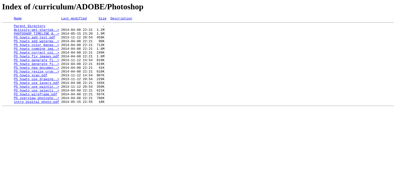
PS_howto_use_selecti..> (36, 104)
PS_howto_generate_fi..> (36, 68)
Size (102, 19)
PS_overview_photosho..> (36, 113)
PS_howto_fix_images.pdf (36, 63)
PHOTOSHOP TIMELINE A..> (36, 36)
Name (18, 19)
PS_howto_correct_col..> (36, 59)
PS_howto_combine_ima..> (36, 54)
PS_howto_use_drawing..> (36, 91)
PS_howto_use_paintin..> (36, 100)
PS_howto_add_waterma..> (36, 45)
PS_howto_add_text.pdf (34, 41)
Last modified (74, 19)
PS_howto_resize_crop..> (36, 82)
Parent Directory (29, 27)
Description (121, 19)
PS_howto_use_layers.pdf (36, 95)
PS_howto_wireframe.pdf (35, 109)
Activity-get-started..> (36, 32)
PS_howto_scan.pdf (30, 86)
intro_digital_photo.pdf (36, 118)
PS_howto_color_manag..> (36, 50)
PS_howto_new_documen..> (36, 77)
